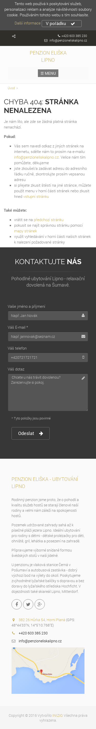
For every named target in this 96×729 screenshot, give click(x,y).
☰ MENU (48, 73)
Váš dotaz (16, 369)
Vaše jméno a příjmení (26, 306)
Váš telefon (17, 348)
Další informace (28, 22)
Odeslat (30, 433)
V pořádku (60, 23)
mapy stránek (25, 230)
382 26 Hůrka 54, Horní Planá (42, 619)
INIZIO (57, 715)
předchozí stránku (48, 219)
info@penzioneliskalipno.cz (68, 40)
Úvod (11, 88)
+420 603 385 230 (74, 36)
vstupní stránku (36, 196)
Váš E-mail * (18, 327)
